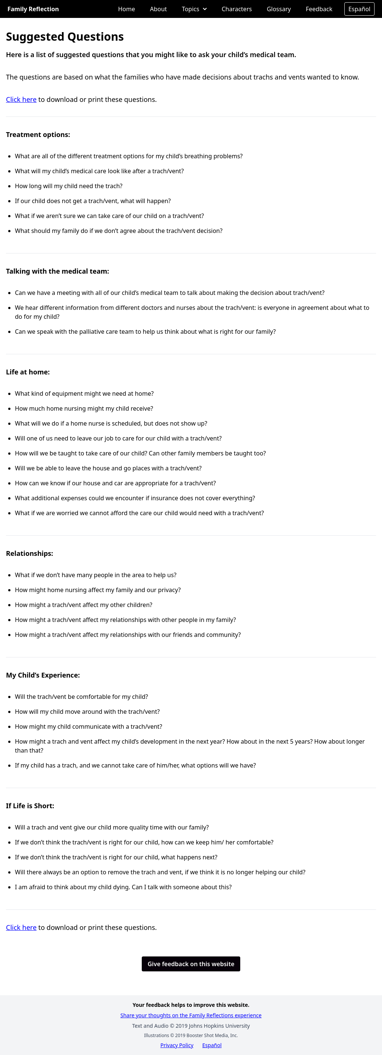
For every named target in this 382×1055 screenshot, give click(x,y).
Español (359, 9)
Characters (237, 9)
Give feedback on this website (191, 964)
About (158, 9)
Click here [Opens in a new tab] (21, 99)
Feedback (319, 9)
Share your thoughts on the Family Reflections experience (191, 1015)
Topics (194, 9)
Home (126, 9)
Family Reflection (33, 9)
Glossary (279, 9)
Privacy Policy (176, 1045)
